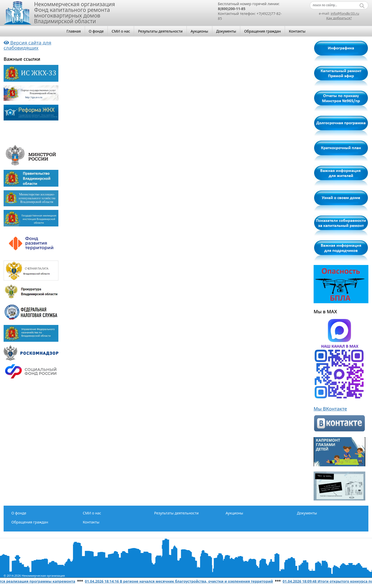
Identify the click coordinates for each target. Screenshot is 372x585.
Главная (74, 31)
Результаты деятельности (160, 31)
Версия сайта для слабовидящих (27, 45)
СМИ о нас (121, 31)
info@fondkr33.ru (345, 13)
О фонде (96, 31)
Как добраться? (339, 18)
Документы (226, 31)
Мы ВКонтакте (330, 409)
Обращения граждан (262, 31)
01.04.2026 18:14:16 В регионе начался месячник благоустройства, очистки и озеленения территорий (181, 581)
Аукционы (199, 31)
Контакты (297, 31)
